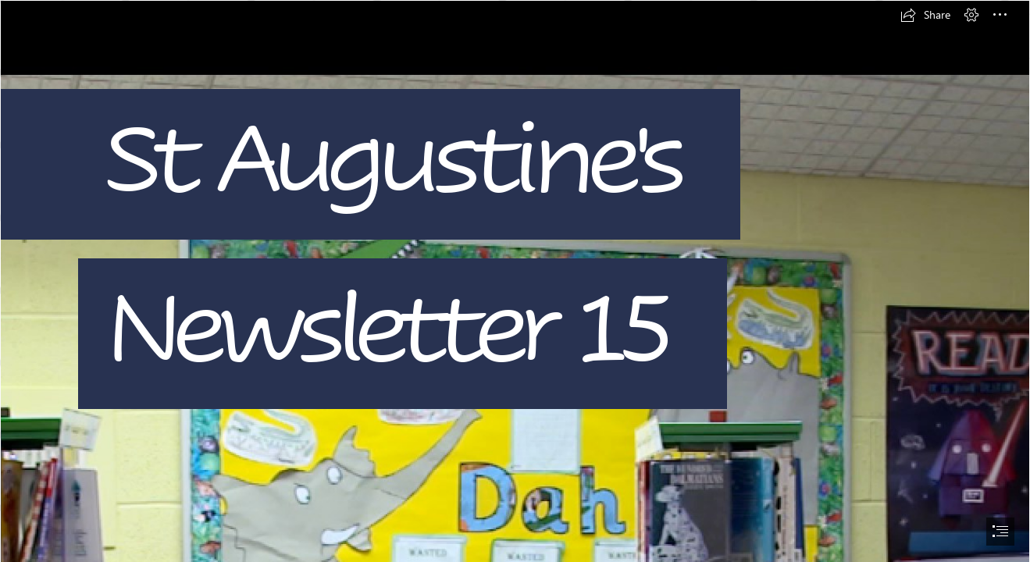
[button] (925, 15)
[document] (515, 281)
